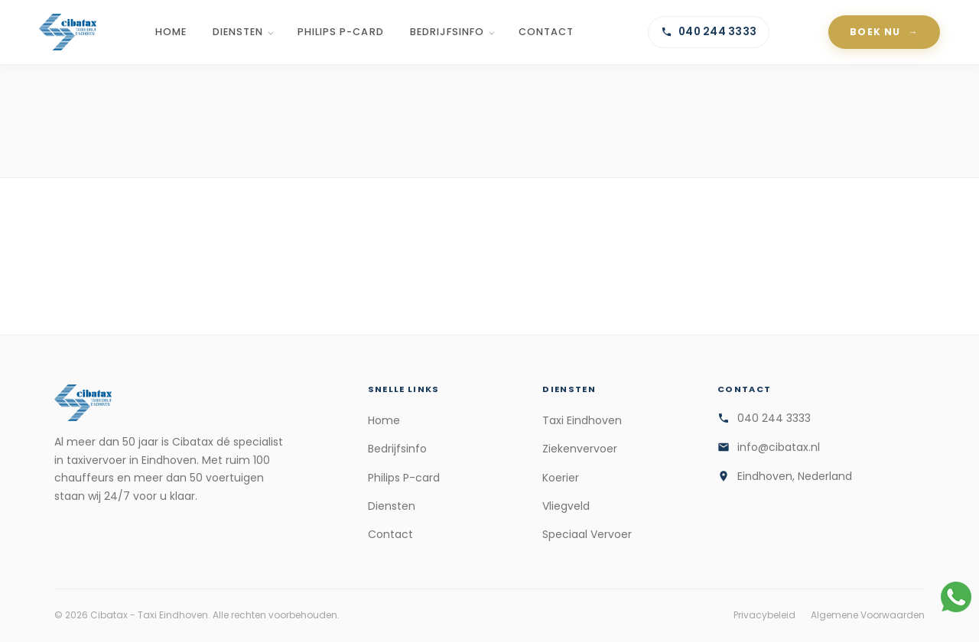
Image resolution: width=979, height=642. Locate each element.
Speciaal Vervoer (587, 534)
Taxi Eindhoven (582, 420)
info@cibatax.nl (778, 447)
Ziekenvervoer (579, 448)
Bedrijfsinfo (447, 31)
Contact (546, 31)
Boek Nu (875, 31)
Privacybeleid (764, 614)
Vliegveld (566, 506)
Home (171, 31)
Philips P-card (340, 31)
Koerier (560, 477)
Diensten (238, 31)
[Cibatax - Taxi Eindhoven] (67, 32)
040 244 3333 (708, 31)
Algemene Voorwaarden (868, 614)
